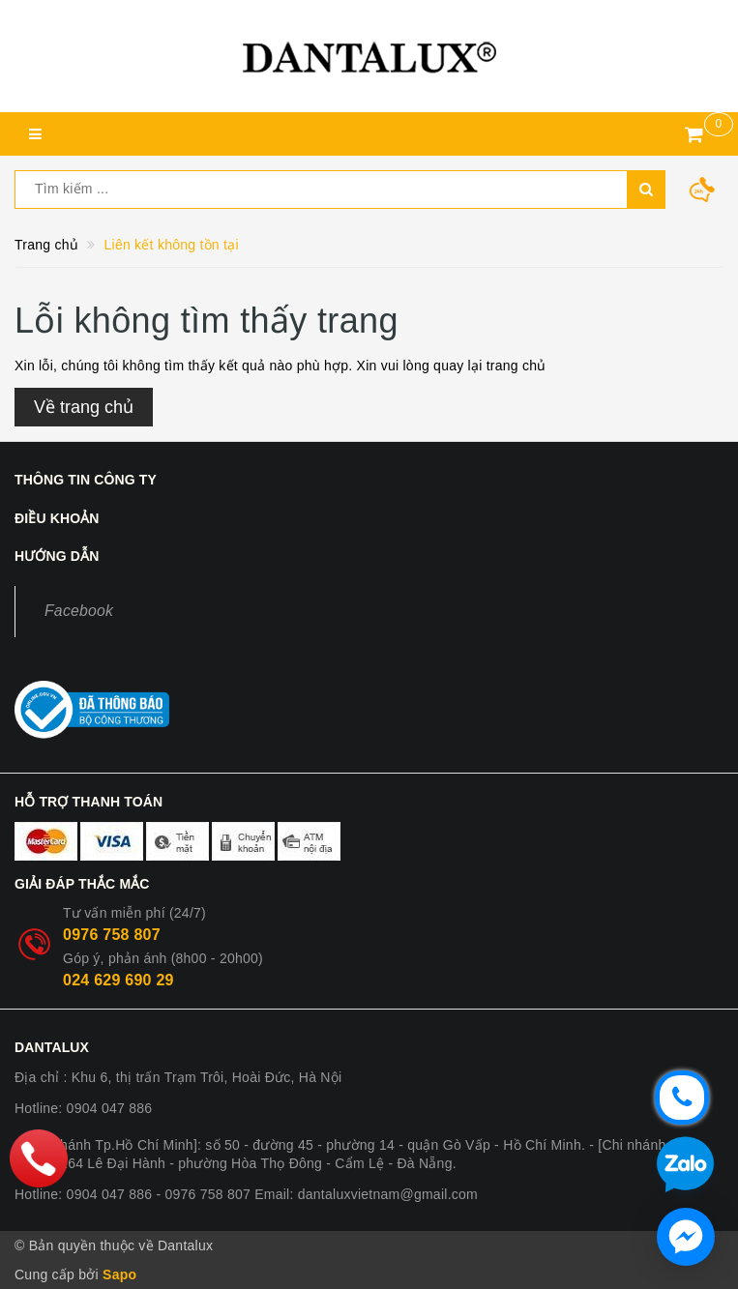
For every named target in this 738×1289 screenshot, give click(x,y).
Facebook (78, 610)
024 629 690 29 (118, 980)
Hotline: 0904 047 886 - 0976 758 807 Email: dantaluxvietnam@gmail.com (246, 1194)
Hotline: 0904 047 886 (83, 1108)
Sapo (119, 1274)
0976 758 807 (112, 934)
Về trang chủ (83, 407)
